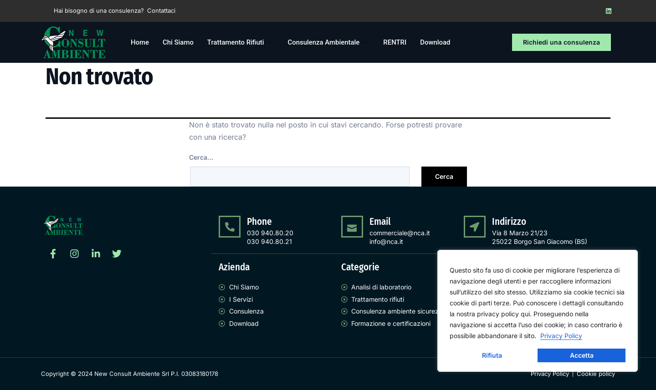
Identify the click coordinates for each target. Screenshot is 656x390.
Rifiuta (492, 355)
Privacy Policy (561, 335)
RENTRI (396, 42)
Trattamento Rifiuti (241, 42)
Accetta (582, 355)
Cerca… (201, 157)
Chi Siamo (178, 42)
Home (140, 42)
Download (436, 42)
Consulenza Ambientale (329, 42)
